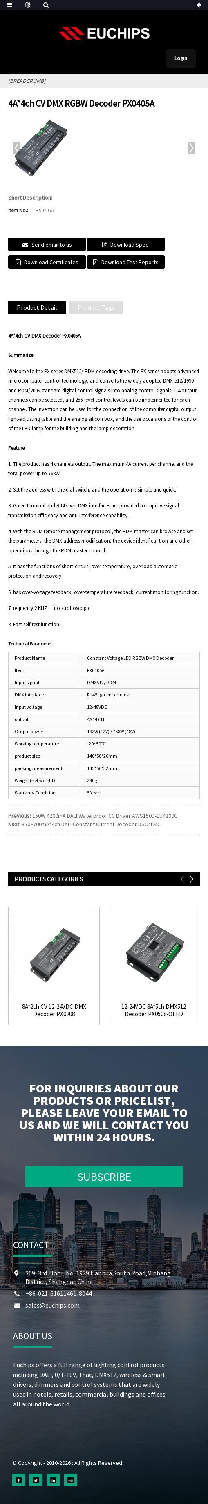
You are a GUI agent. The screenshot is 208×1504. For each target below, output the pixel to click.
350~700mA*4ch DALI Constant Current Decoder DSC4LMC (91, 824)
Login (180, 58)
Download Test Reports (130, 262)
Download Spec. (130, 244)
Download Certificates (51, 262)
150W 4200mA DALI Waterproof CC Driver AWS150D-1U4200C (104, 815)
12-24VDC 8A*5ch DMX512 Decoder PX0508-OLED (153, 1010)
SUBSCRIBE (104, 1176)
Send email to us (51, 244)
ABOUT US (32, 1336)
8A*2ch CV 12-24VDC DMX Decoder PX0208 (54, 1010)
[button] (191, 148)
